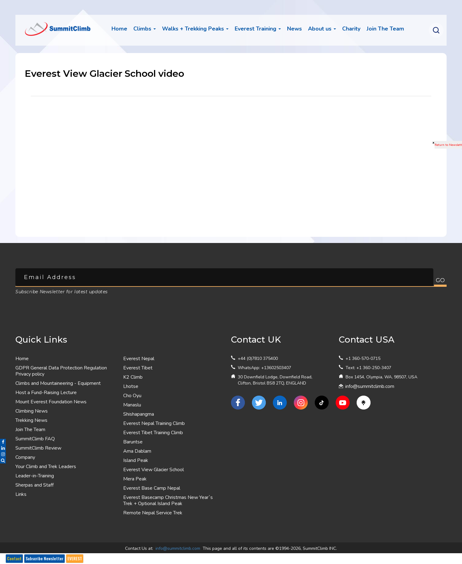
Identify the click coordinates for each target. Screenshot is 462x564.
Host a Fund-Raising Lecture (46, 392)
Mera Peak (135, 479)
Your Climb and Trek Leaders (45, 466)
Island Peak (135, 460)
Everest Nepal (138, 359)
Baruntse (133, 442)
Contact (14, 558)
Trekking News (31, 420)
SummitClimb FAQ (35, 439)
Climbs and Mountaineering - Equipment (58, 383)
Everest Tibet (137, 368)
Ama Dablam (137, 451)
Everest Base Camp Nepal (151, 488)
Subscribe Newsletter (44, 558)
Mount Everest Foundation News (51, 402)
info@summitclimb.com (369, 386)
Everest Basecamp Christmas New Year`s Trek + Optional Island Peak (168, 500)
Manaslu (132, 405)
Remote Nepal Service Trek (152, 513)
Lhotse (130, 386)
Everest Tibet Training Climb (153, 433)
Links (20, 494)
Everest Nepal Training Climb (154, 423)
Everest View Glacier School (153, 470)
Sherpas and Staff (34, 485)
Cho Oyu (132, 396)
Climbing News (31, 411)
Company (25, 457)
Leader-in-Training (34, 476)
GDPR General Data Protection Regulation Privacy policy (61, 371)
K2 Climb (133, 377)
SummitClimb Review (38, 448)
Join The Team (30, 429)
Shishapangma (138, 414)
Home (119, 28)
